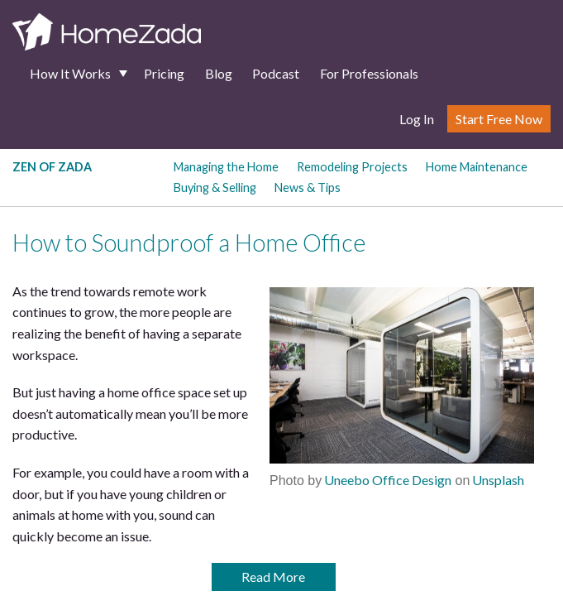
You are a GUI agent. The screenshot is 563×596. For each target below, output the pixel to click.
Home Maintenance (476, 167)
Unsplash (497, 480)
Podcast (275, 73)
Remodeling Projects (352, 167)
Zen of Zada (52, 167)
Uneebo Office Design (386, 480)
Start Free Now (499, 119)
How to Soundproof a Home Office (188, 242)
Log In (416, 119)
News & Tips (307, 187)
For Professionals (369, 73)
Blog (218, 73)
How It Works (70, 73)
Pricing (164, 73)
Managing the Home (226, 167)
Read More (273, 576)
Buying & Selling (215, 187)
